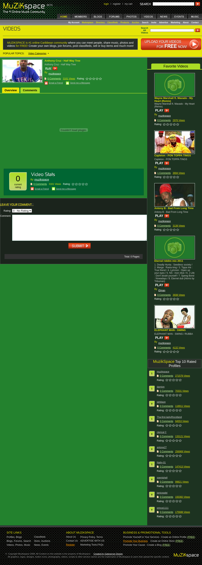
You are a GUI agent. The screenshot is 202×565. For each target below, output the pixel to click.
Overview (11, 90)
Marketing (175, 22)
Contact (195, 22)
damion (161, 386)
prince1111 (162, 508)
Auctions (45, 541)
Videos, (11, 545)
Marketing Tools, (89, 544)
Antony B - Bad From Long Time (174, 208)
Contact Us (72, 540)
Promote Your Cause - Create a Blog (142, 545)
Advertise (163, 22)
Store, (37, 541)
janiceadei (162, 492)
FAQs (100, 544)
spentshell (162, 477)
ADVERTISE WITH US (92, 540)
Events (45, 545)
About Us (71, 537)
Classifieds (112, 22)
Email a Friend (56, 83)
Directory (100, 22)
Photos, (19, 545)
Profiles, (11, 537)
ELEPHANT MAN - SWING (170, 330)
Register (70, 544)
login (106, 4)
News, (37, 545)
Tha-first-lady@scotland (169, 417)
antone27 (162, 447)
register (117, 4)
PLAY (48, 68)
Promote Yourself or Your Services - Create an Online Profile (154, 537)
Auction (135, 22)
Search (145, 22)
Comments (30, 90)
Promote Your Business (135, 541)
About (186, 22)
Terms (99, 537)
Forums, (18, 541)
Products (125, 22)
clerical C (162, 432)
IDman (161, 290)
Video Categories (37, 53)
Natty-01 (161, 462)
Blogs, (10, 541)
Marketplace (87, 22)
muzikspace (54, 73)
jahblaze (161, 402)
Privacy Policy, (88, 537)
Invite (153, 22)
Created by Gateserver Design (108, 554)
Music (27, 545)
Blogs (19, 537)
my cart (128, 4)
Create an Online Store (162, 541)
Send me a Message (80, 83)
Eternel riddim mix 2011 (168, 260)
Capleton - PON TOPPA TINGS (172, 155)
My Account (74, 22)
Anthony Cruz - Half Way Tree (62, 60)
